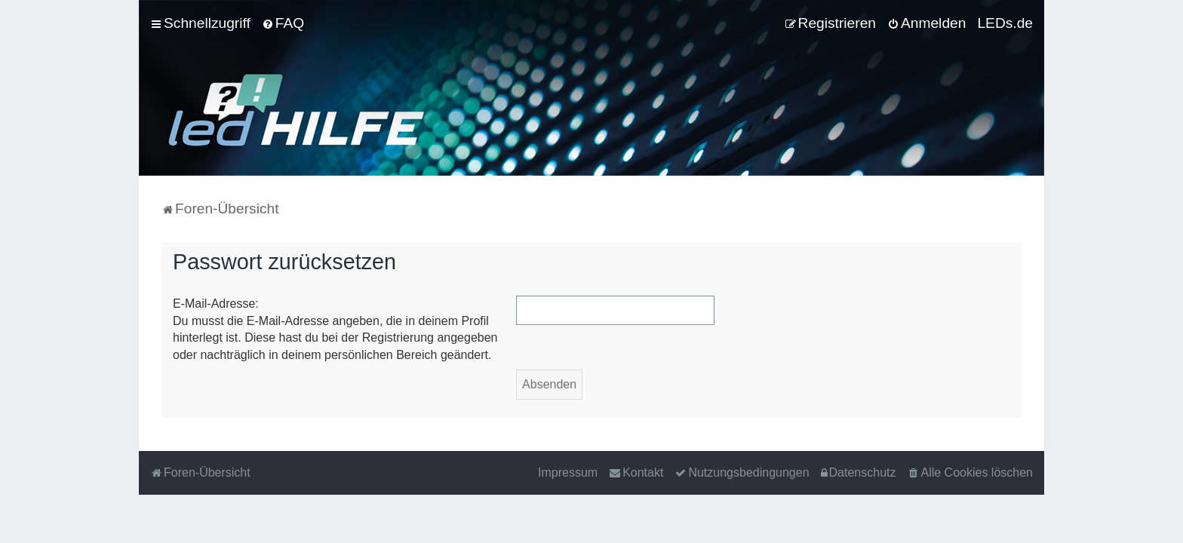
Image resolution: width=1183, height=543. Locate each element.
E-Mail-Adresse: (216, 303)
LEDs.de (1005, 23)
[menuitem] (283, 23)
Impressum (568, 472)
